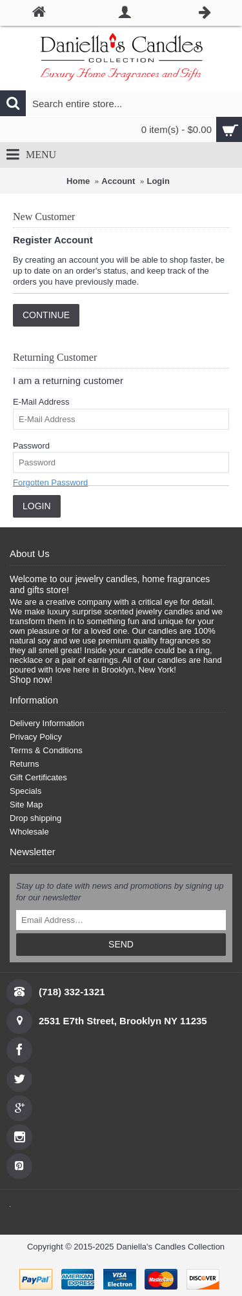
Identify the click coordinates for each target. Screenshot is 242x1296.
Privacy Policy (36, 737)
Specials (25, 791)
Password (31, 446)
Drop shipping (35, 818)
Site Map (26, 804)
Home (78, 181)
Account (118, 181)
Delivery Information (47, 723)
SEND (121, 944)
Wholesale (29, 831)
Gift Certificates (38, 777)
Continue (46, 315)
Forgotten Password (50, 482)
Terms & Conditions (46, 750)
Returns (24, 764)
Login (157, 181)
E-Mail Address (41, 402)
